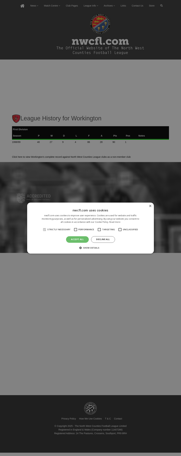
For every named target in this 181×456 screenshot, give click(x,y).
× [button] (150, 206)
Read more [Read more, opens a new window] (114, 222)
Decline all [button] (103, 239)
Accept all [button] (77, 239)
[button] (90, 247)
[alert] (90, 228)
